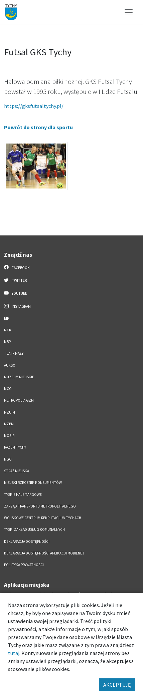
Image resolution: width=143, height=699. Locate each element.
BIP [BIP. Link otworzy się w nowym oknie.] (6, 318)
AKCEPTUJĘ (117, 684)
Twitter (15, 280)
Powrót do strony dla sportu (38, 127)
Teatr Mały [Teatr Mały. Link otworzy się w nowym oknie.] (13, 353)
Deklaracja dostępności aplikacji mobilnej (44, 553)
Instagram (17, 306)
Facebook (17, 267)
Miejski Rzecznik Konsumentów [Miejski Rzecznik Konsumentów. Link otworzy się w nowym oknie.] (33, 482)
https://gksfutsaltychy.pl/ (33, 106)
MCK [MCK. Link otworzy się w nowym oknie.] (7, 330)
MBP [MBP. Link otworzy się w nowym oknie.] (7, 341)
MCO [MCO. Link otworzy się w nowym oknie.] (8, 388)
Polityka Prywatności (24, 564)
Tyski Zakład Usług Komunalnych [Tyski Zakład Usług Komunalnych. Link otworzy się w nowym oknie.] (34, 529)
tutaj (13, 653)
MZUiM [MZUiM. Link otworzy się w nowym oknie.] (9, 412)
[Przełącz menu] (129, 12)
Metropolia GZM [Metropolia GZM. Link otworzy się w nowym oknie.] (19, 400)
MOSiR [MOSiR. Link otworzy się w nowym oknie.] (9, 435)
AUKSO (9, 365)
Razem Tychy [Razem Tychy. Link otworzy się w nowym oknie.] (15, 447)
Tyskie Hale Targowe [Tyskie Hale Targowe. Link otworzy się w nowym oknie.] (23, 494)
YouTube (15, 293)
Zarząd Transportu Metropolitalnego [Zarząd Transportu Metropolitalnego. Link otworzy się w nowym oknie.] (40, 506)
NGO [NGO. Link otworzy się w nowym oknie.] (8, 459)
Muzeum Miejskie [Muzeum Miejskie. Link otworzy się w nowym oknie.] (19, 377)
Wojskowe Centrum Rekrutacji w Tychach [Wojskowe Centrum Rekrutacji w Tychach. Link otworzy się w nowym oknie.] (42, 518)
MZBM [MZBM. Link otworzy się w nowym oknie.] (9, 424)
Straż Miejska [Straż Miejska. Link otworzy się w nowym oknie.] (16, 471)
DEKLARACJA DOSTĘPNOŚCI (26, 541)
